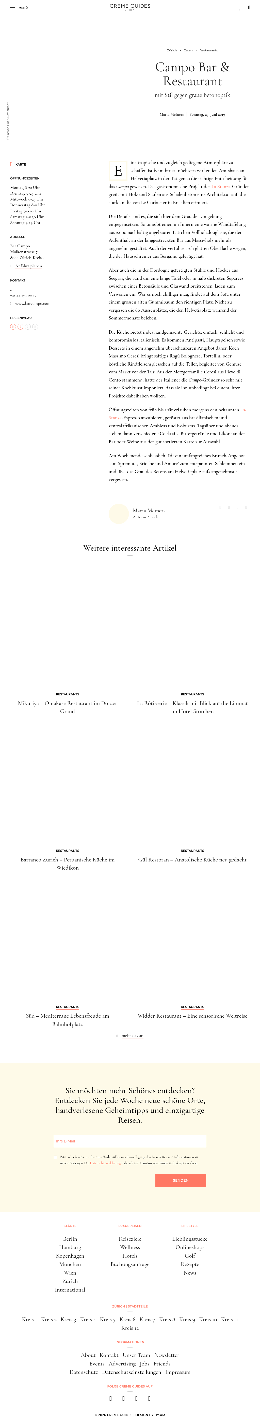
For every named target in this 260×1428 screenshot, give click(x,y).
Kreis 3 (68, 1319)
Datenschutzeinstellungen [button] (131, 1372)
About (88, 1355)
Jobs (144, 1363)
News (190, 1272)
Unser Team (136, 1355)
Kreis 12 (130, 1328)
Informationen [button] (130, 1342)
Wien (70, 1272)
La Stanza (221, 187)
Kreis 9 (187, 1319)
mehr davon (132, 1035)
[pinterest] (136, 1400)
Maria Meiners (172, 114)
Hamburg (70, 1247)
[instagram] (123, 1400)
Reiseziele (130, 1238)
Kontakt (109, 1355)
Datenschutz (84, 1372)
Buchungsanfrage (130, 1264)
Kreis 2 (49, 1319)
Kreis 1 (29, 1319)
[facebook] (110, 1400)
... (11, 289)
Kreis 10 (208, 1319)
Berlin (70, 1238)
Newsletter (166, 1355)
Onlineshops (189, 1247)
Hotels (130, 1255)
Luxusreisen (130, 1226)
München (70, 1264)
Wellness (130, 1247)
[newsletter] (149, 1400)
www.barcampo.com (33, 303)
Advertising (122, 1363)
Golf (190, 1255)
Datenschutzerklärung (105, 1163)
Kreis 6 (127, 1319)
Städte (70, 1226)
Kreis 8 (167, 1319)
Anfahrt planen (28, 266)
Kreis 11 (229, 1319)
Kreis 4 (88, 1319)
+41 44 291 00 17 (23, 295)
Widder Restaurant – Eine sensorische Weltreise (192, 1015)
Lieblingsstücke (189, 1238)
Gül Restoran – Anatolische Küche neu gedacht (192, 859)
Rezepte (190, 1264)
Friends (162, 1363)
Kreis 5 (108, 1319)
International (70, 1289)
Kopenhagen (70, 1255)
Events (97, 1363)
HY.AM (159, 1415)
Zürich (70, 1281)
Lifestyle (189, 1226)
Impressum (178, 1372)
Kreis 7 (147, 1319)
